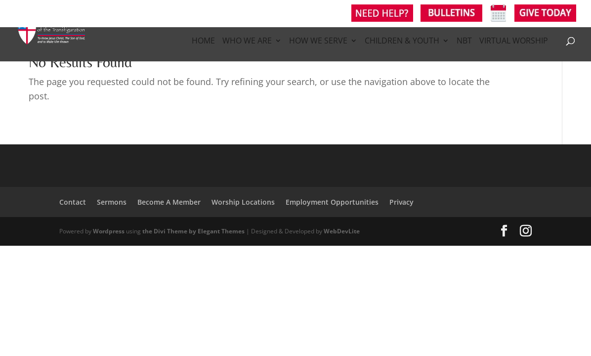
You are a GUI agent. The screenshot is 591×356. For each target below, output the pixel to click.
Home (203, 41)
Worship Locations (243, 202)
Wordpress (109, 231)
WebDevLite (342, 231)
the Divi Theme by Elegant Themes (193, 231)
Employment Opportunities (332, 202)
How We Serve (318, 41)
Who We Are (247, 41)
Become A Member (169, 202)
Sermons (112, 202)
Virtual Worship (513, 41)
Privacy (401, 202)
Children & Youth (402, 41)
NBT (464, 41)
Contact (72, 202)
